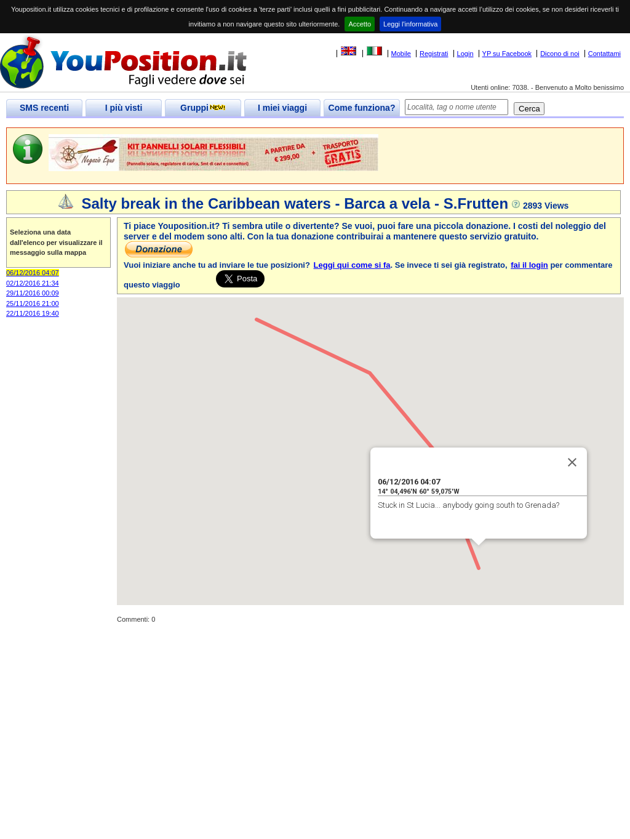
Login (465, 53)
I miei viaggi (282, 108)
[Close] (572, 462)
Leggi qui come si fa (352, 265)
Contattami (604, 53)
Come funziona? (362, 108)
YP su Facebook (507, 53)
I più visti (124, 108)
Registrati (434, 53)
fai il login (529, 265)
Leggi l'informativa (410, 24)
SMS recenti (44, 108)
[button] (479, 556)
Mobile (401, 53)
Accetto (359, 24)
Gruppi (203, 108)
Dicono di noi (560, 53)
